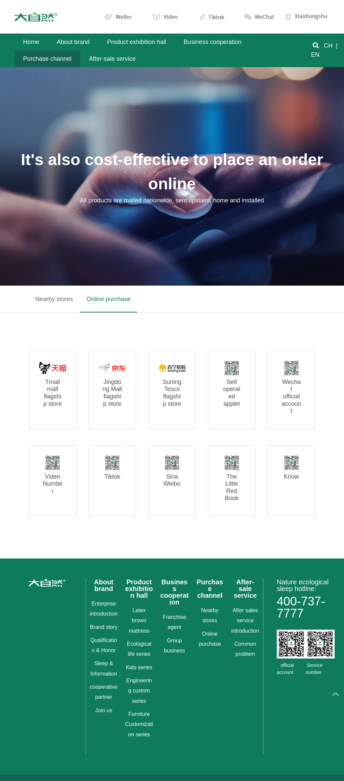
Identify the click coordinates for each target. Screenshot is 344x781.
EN (315, 54)
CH (328, 45)
